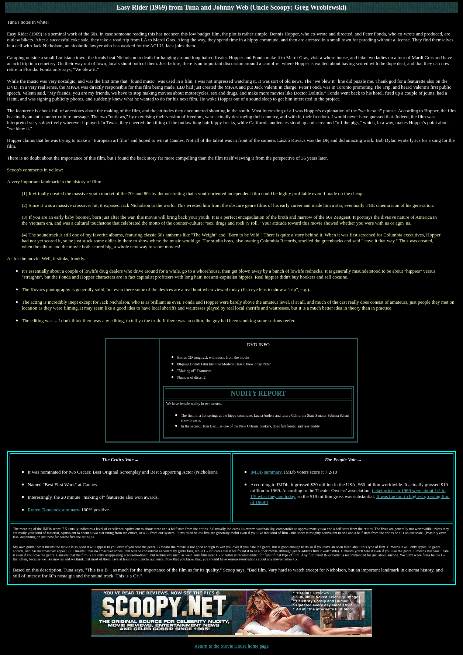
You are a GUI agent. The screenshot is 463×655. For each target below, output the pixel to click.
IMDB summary (266, 472)
